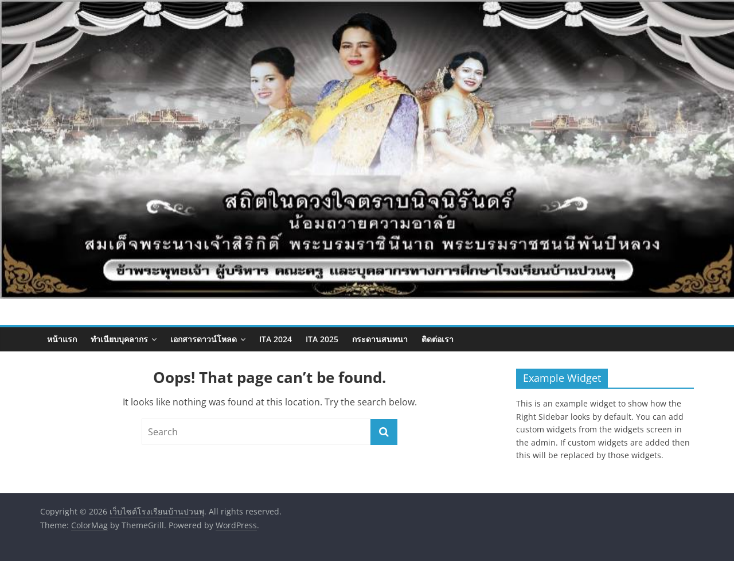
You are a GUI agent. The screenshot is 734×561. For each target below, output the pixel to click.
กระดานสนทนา (380, 339)
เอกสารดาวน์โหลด (203, 339)
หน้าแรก (62, 339)
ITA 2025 (322, 339)
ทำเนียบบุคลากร (119, 339)
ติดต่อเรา (437, 339)
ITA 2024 (275, 339)
